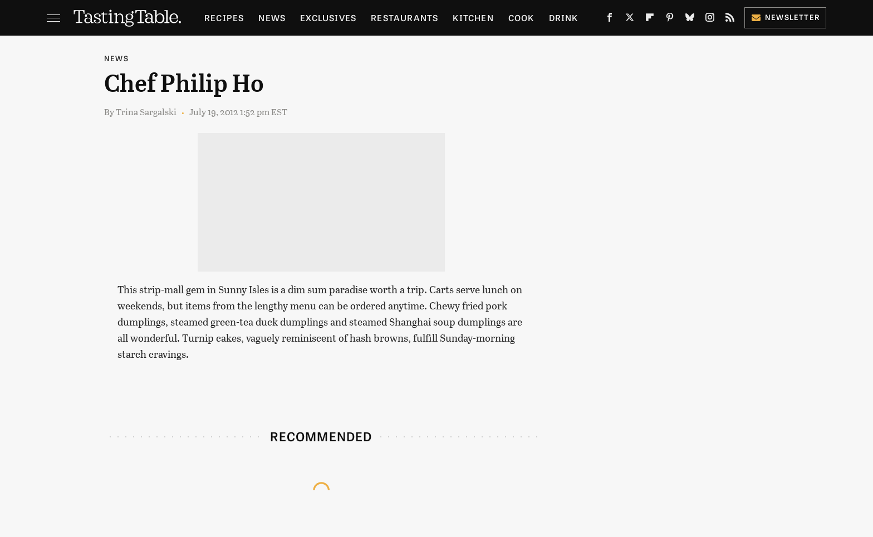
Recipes (224, 17)
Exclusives (328, 17)
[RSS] (729, 20)
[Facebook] (609, 20)
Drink (563, 17)
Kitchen (473, 17)
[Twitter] (629, 20)
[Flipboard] (649, 20)
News (272, 17)
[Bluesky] (689, 20)
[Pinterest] (669, 20)
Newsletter (785, 17)
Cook (521, 17)
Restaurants (404, 17)
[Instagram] (709, 20)
